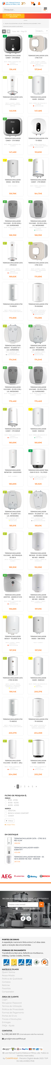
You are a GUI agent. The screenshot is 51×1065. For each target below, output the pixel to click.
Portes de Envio (9, 1016)
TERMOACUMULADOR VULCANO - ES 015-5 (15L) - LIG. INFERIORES (13, 389)
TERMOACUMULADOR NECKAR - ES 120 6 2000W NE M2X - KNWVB (29, 858)
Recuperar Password (12, 1003)
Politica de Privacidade (13, 1009)
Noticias (6, 985)
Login (4, 999)
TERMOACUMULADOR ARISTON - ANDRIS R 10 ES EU (13, 597)
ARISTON (12, 811)
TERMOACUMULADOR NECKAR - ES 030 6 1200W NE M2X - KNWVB (38, 555)
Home (25, 20)
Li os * (27, 909)
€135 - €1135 (13, 800)
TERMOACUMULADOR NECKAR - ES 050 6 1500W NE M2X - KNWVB (38, 597)
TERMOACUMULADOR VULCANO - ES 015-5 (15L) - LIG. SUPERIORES (38, 389)
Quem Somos (8, 972)
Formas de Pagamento (13, 1012)
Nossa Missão (8, 975)
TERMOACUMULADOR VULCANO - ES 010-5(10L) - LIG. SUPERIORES (13, 223)
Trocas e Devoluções (11, 1019)
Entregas (6, 1022)
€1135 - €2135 (13, 803)
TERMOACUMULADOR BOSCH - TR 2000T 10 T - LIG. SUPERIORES (12, 348)
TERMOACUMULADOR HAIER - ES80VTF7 (27, 849)
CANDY (11, 816)
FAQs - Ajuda (8, 1025)
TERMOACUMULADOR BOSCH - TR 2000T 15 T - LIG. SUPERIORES (38, 514)
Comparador (8, 991)
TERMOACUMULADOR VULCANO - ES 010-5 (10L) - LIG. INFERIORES (38, 223)
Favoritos (6, 988)
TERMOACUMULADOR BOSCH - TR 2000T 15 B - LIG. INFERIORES (12, 514)
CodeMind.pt (12, 1058)
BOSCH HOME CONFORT (18, 813)
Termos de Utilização (12, 1006)
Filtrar (9, 821)
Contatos (6, 982)
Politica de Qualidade (12, 979)
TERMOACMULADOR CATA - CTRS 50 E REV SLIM (30, 839)
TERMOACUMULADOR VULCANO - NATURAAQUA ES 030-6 (13, 555)
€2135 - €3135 (13, 805)
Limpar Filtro (10, 825)
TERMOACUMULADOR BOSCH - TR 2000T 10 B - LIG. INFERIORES (38, 348)
